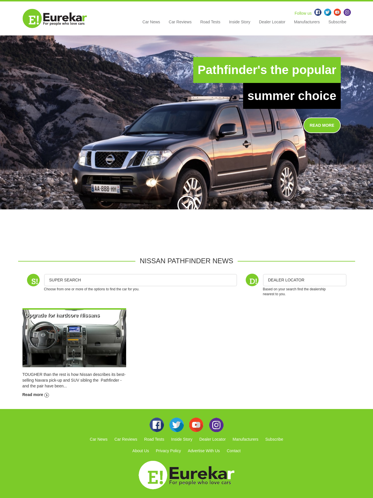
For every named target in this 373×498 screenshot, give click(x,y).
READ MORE (322, 125)
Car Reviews (180, 22)
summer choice (291, 96)
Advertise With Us (204, 450)
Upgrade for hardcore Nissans (62, 315)
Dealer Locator (272, 22)
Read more (35, 394)
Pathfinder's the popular (267, 70)
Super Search (65, 280)
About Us (140, 450)
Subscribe (337, 22)
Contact (234, 450)
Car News (151, 22)
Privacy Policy (168, 450)
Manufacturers (307, 22)
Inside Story (239, 22)
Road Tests (210, 22)
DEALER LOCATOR (286, 280)
